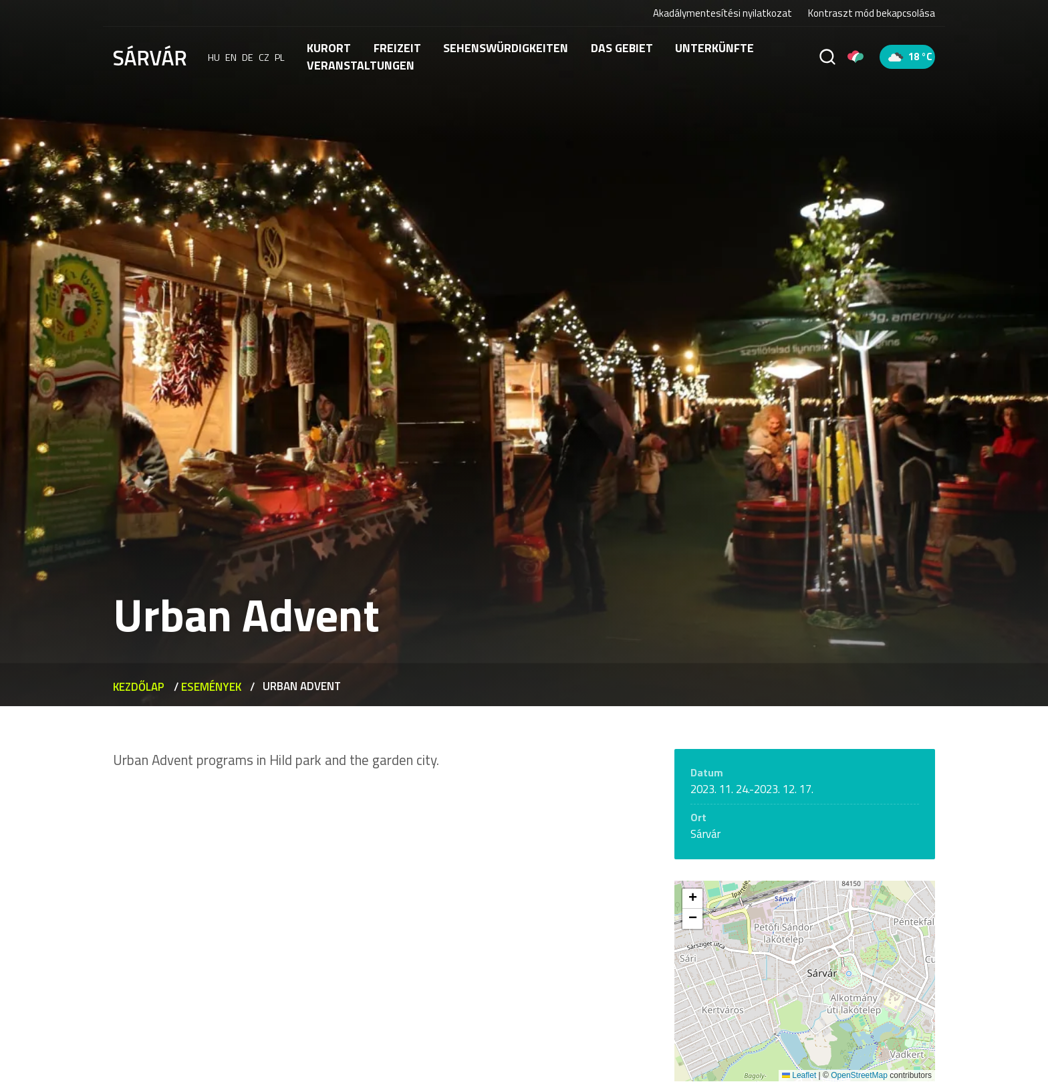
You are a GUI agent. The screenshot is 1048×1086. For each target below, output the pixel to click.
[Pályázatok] (855, 56)
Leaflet (799, 1075)
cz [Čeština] (264, 56)
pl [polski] (280, 56)
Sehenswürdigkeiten (505, 48)
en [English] (231, 56)
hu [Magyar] (214, 56)
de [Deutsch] (247, 56)
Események (211, 686)
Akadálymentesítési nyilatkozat (722, 13)
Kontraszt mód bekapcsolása (871, 13)
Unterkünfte (714, 48)
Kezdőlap (138, 686)
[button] (692, 899)
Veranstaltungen (360, 65)
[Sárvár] (149, 55)
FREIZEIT (397, 48)
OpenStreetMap (859, 1075)
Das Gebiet (622, 48)
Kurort (329, 48)
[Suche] (827, 56)
